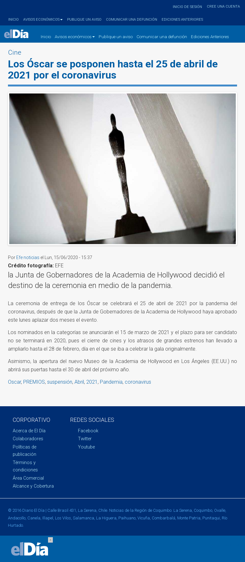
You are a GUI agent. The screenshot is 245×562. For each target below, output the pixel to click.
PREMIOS (34, 382)
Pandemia (111, 382)
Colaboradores (28, 439)
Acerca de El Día (29, 431)
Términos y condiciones (25, 466)
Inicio (13, 19)
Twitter (85, 439)
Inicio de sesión (187, 7)
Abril (79, 382)
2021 (92, 382)
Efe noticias (27, 257)
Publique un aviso (84, 19)
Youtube (86, 447)
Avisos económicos (43, 19)
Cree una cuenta (223, 6)
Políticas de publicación (24, 450)
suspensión (59, 382)
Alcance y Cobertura (33, 486)
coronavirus (138, 382)
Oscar (14, 382)
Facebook (88, 431)
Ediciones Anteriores (182, 19)
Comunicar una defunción (131, 19)
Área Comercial (28, 478)
